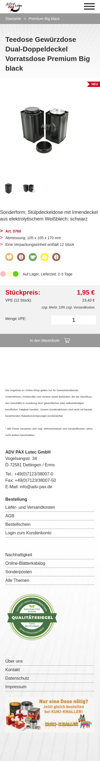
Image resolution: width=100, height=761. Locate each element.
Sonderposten (18, 572)
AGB (9, 516)
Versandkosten (84, 307)
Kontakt (12, 669)
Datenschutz (17, 678)
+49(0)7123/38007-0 (33, 474)
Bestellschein (17, 524)
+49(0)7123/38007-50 (35, 480)
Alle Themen (17, 580)
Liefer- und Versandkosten (30, 507)
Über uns (14, 661)
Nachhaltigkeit (18, 554)
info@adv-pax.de (36, 486)
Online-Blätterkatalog (25, 563)
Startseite (13, 19)
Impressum (15, 686)
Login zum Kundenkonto (28, 533)
